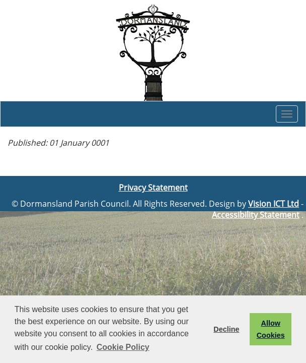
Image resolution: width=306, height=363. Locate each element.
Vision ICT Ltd (273, 203)
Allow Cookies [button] (271, 329)
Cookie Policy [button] (123, 347)
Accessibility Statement (255, 214)
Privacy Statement (153, 187)
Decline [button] (226, 329)
